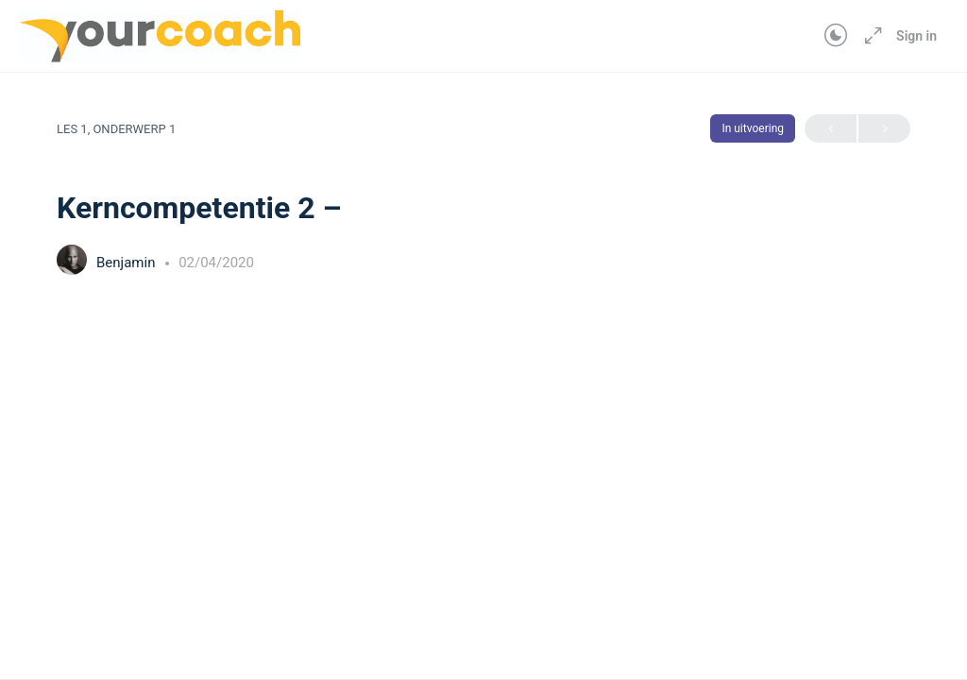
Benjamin (127, 262)
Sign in (916, 35)
